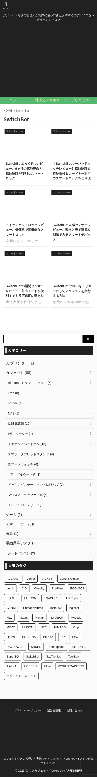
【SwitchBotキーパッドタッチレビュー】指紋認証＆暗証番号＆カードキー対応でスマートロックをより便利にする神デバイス (72, 173)
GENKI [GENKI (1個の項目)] (11, 608)
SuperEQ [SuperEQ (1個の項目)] (13, 656)
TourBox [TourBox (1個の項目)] (73, 656)
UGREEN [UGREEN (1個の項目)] (30, 666)
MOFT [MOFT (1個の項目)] (11, 627)
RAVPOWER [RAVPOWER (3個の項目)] (15, 646)
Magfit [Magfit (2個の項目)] (23, 617)
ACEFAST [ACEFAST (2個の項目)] (13, 578)
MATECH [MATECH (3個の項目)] (57, 617)
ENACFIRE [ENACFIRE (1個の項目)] (51, 598)
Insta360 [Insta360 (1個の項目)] (56, 608)
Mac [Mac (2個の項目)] (9, 617)
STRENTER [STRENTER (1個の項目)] (79, 646)
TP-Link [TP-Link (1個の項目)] (12, 666)
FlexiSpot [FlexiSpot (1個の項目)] (72, 598)
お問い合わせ (74, 710)
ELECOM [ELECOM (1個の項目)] (30, 598)
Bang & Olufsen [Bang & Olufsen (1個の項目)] (70, 578)
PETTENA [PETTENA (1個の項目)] (29, 637)
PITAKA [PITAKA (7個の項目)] (48, 637)
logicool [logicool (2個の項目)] (74, 608)
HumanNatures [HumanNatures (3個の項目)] (33, 608)
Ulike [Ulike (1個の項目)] (47, 666)
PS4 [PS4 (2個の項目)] (75, 637)
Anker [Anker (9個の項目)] (31, 578)
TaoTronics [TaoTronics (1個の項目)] (53, 656)
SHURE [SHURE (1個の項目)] (36, 646)
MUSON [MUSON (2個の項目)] (27, 627)
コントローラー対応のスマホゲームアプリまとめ (49, 100)
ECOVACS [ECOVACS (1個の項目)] (77, 588)
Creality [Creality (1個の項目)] (39, 588)
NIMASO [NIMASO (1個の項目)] (60, 627)
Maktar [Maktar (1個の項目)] (39, 617)
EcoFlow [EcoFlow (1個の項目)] (57, 588)
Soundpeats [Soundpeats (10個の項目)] (56, 646)
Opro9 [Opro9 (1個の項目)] (11, 637)
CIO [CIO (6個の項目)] (24, 588)
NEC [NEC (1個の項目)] (44, 627)
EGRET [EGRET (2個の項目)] (12, 598)
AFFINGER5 (74, 770)
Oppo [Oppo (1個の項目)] (76, 627)
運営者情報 (54, 710)
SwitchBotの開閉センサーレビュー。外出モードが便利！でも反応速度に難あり (25, 291)
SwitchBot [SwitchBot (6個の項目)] (32, 656)
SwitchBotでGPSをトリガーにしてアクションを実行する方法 (72, 291)
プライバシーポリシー (27, 710)
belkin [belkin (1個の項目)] (10, 588)
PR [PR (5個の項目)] (63, 637)
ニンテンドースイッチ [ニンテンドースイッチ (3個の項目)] (21, 676)
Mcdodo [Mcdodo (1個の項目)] (76, 617)
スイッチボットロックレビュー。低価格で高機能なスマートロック (25, 229)
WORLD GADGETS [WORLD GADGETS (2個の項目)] (71, 666)
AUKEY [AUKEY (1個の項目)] (47, 578)
